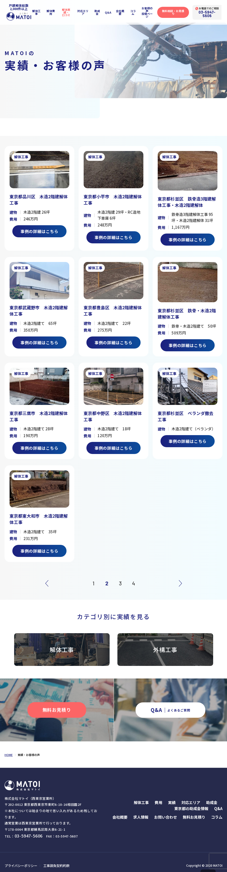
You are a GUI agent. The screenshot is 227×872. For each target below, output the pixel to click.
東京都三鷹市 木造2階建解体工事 (38, 413)
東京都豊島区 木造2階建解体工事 (112, 308)
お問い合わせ (165, 811)
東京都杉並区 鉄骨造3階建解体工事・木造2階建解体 (186, 201)
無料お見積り (194, 811)
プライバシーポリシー (20, 859)
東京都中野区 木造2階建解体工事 (112, 413)
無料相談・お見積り (177, 11)
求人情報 (140, 811)
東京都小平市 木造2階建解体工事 (112, 199)
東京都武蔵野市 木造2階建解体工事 (38, 308)
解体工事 (36, 11)
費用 (158, 796)
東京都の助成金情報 (191, 802)
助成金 (98, 11)
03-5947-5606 (212, 13)
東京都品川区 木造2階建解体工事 (38, 199)
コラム (135, 11)
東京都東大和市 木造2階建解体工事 (38, 514)
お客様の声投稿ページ (150, 11)
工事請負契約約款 (53, 859)
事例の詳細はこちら (39, 230)
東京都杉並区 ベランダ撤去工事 (187, 413)
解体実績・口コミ (67, 11)
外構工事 (165, 643)
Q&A (109, 11)
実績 (172, 796)
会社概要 (121, 11)
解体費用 (50, 11)
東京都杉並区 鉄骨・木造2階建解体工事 (186, 312)
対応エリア (84, 11)
